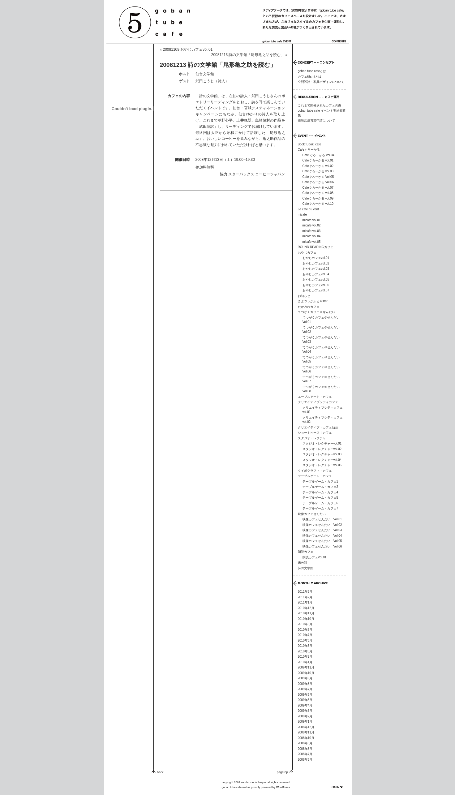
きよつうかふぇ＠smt (313, 301)
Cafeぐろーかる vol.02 (318, 166)
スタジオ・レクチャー (313, 438)
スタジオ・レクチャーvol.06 (322, 465)
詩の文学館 (305, 568)
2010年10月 (306, 619)
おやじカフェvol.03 (316, 268)
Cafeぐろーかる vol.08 (318, 193)
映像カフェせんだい (312, 514)
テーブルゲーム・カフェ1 (320, 481)
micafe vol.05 (312, 241)
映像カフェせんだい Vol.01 (322, 519)
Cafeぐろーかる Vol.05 (318, 176)
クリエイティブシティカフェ (318, 402)
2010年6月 (305, 640)
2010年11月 (306, 613)
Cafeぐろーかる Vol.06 (318, 182)
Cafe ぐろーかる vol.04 (318, 155)
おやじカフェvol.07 (316, 290)
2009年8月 (305, 683)
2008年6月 (305, 759)
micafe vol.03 (312, 231)
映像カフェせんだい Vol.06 (322, 546)
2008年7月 (305, 754)
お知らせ (304, 296)
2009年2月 (305, 716)
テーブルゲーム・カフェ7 (320, 508)
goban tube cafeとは (312, 71)
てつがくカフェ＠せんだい (316, 312)
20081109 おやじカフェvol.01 (188, 49)
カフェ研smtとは (309, 76)
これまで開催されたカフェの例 (319, 105)
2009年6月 (305, 694)
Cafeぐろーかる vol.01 (318, 160)
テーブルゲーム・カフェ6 (320, 503)
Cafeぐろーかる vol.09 (318, 198)
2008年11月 (306, 732)
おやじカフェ (307, 252)
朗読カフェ (305, 551)
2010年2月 (305, 656)
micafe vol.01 (312, 220)
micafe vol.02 (312, 225)
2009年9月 (305, 678)
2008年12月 (306, 727)
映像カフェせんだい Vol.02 (322, 524)
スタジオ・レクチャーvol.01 (322, 443)
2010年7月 (305, 635)
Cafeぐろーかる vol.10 (318, 203)
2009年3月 (305, 710)
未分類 (302, 562)
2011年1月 (305, 602)
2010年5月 (305, 645)
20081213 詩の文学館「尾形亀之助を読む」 (248, 55)
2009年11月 (306, 667)
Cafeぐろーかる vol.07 (318, 187)
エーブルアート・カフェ (315, 396)
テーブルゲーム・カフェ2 (320, 486)
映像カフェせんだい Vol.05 (322, 541)
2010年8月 (305, 629)
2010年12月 (306, 608)
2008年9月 (305, 743)
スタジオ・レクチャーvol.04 (322, 460)
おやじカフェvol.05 (316, 279)
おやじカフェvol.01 (316, 258)
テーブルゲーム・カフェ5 (320, 497)
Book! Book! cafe (309, 144)
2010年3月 (305, 651)
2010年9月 (305, 624)
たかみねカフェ (309, 306)
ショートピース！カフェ (315, 432)
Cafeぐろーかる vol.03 (318, 171)
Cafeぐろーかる (309, 149)
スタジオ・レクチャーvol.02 (322, 449)
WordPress (283, 787)
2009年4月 (305, 705)
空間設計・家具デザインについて (321, 82)
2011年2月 (305, 597)
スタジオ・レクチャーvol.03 (322, 454)
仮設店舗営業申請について (316, 120)
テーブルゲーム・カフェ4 (320, 492)
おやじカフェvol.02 (316, 263)
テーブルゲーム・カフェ (315, 476)
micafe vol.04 (312, 236)
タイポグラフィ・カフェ (315, 470)
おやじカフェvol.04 (316, 274)
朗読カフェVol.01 (315, 557)
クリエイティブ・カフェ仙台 (318, 427)
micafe (302, 214)
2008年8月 (305, 748)
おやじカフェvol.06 (316, 285)
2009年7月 (305, 689)
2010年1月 (305, 662)
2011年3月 (305, 591)
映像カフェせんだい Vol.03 (322, 530)
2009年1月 (305, 721)
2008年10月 (306, 738)
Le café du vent (308, 209)
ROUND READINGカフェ (315, 247)
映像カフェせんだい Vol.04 (322, 535)
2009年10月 (306, 673)
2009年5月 (305, 700)
